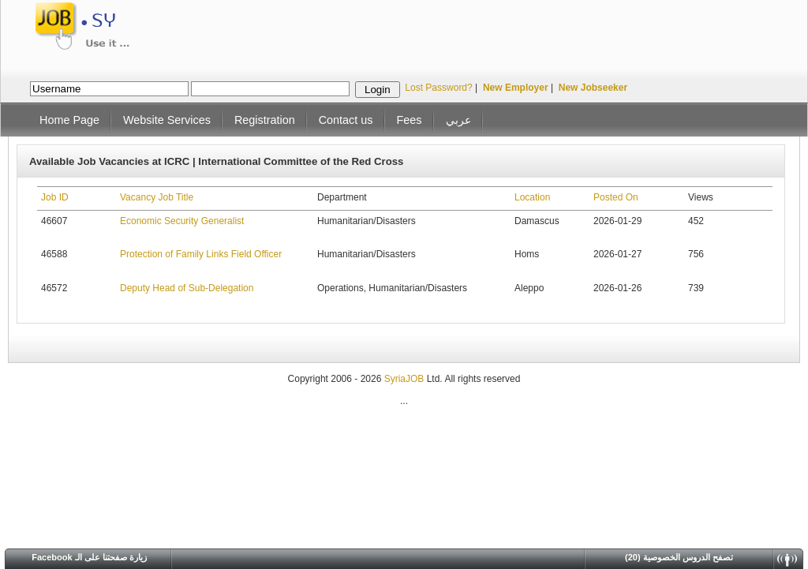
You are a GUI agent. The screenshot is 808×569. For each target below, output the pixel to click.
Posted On (615, 197)
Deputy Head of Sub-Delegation (186, 288)
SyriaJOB (405, 378)
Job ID (55, 197)
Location (532, 197)
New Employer (515, 87)
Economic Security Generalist (182, 220)
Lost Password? (438, 87)
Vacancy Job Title (156, 197)
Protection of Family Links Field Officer (201, 254)
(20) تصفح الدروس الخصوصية (679, 557)
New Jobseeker (593, 87)
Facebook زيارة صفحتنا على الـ (89, 557)
